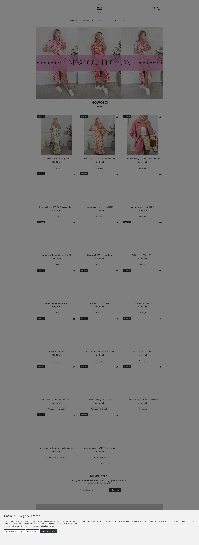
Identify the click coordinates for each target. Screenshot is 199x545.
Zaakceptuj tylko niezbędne (14, 531)
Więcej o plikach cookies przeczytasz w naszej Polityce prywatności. (32, 526)
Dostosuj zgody (32, 531)
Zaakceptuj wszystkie (48, 531)
